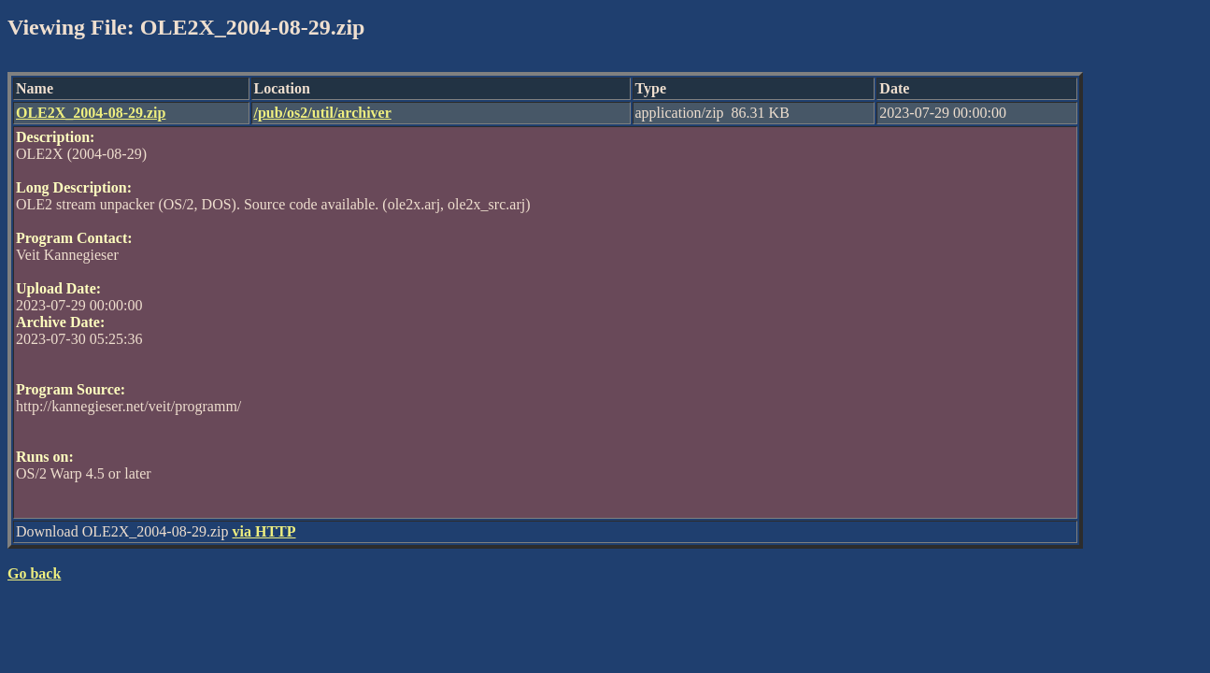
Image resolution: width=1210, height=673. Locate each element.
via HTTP (264, 531)
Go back (34, 573)
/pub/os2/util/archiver (322, 113)
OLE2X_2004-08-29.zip (90, 113)
